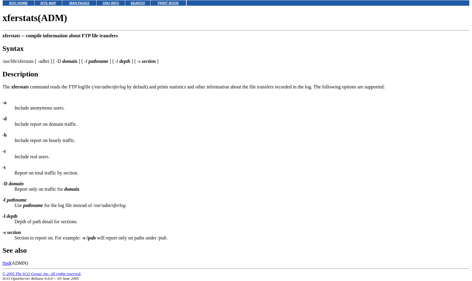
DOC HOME (18, 3)
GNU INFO (111, 3)
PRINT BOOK (168, 3)
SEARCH (138, 3)
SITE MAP (48, 3)
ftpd (6, 263)
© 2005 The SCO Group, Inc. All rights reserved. (41, 273)
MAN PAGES (79, 3)
